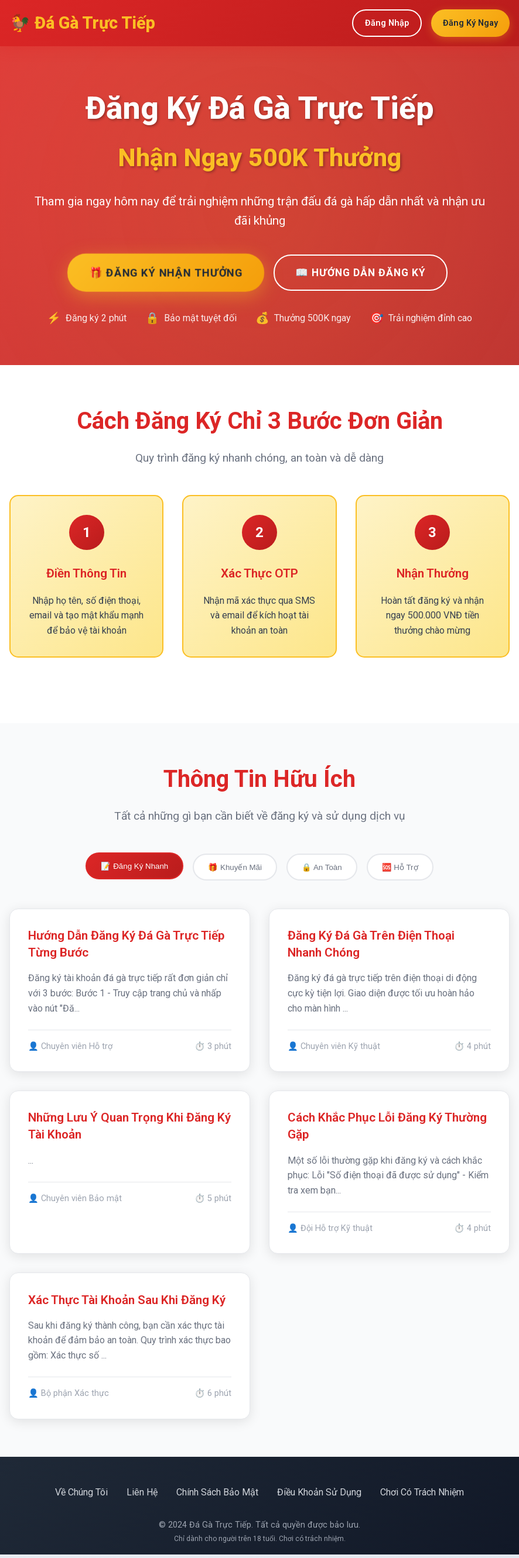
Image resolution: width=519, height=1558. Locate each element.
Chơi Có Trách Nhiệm (422, 1495)
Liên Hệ (142, 1495)
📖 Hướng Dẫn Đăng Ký (360, 272)
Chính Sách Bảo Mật (217, 1495)
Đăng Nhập (387, 23)
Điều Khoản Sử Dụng (319, 1495)
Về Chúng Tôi (81, 1495)
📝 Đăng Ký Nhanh (134, 866)
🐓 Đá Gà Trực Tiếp (82, 23)
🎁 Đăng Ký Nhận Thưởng (165, 272)
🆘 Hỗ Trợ (400, 867)
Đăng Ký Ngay (470, 23)
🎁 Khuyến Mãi (235, 867)
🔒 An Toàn (322, 867)
